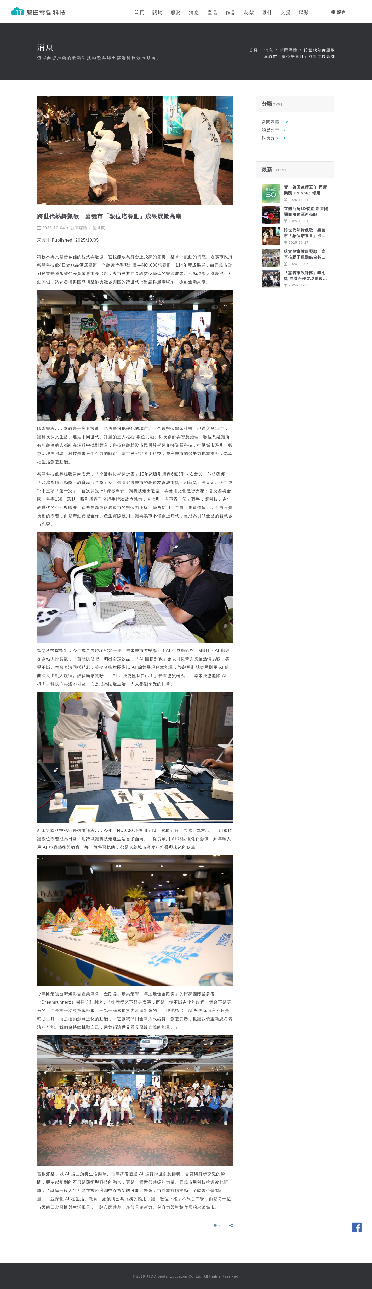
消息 (268, 50)
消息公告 (274, 130)
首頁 (253, 50)
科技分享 (274, 138)
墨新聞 (99, 228)
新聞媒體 (288, 50)
